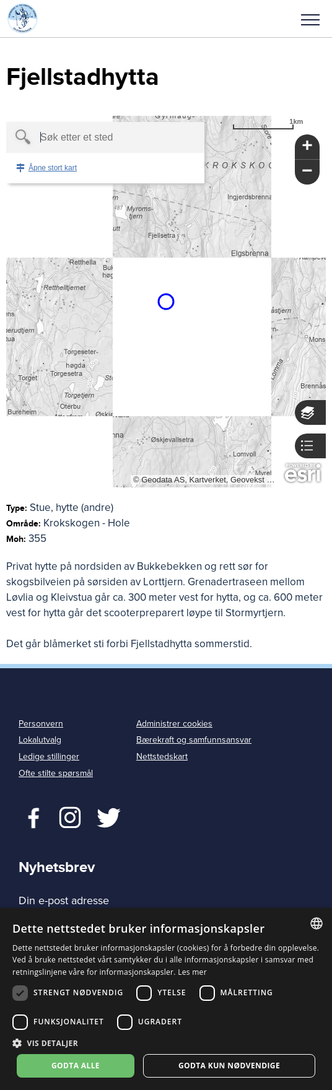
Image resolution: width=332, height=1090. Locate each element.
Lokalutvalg (40, 740)
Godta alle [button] (75, 1065)
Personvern (41, 723)
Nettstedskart (162, 756)
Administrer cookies (174, 723)
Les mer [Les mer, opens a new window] (192, 972)
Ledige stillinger (49, 756)
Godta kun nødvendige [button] (229, 1065)
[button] (310, 18)
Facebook (31, 816)
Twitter (70, 816)
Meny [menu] (310, 19)
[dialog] (166, 999)
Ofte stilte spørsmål (56, 773)
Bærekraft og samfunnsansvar (193, 740)
